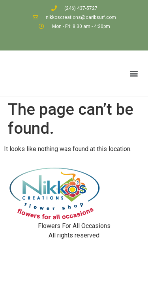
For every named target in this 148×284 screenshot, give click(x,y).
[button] (133, 73)
